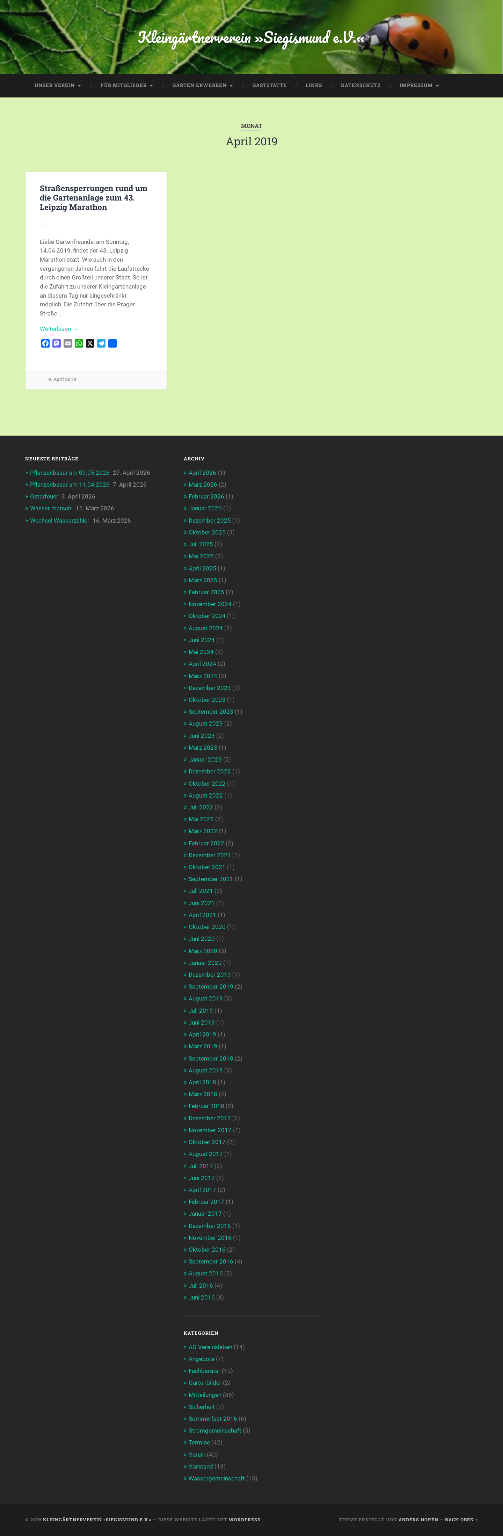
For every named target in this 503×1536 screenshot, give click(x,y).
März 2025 (203, 580)
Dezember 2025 (210, 520)
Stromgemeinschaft (215, 1430)
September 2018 (211, 1058)
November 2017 (210, 1130)
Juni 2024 (202, 639)
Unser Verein (55, 85)
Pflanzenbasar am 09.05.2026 (70, 472)
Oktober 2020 (207, 926)
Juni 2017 (202, 1177)
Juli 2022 (201, 807)
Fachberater (204, 1370)
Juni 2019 (202, 1022)
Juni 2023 (202, 735)
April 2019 (202, 1034)
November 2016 (210, 1237)
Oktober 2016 (207, 1249)
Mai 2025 (201, 556)
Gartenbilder (205, 1382)
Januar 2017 (205, 1213)
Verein (197, 1454)
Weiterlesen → (59, 328)
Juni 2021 (202, 903)
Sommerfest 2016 (213, 1418)
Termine (199, 1442)
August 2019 (206, 998)
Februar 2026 (206, 496)
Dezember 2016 (210, 1225)
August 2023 (206, 723)
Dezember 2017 (210, 1118)
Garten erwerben (200, 85)
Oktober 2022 (207, 783)
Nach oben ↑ (461, 1519)
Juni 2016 (202, 1297)
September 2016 (211, 1261)
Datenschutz (361, 85)
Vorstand (201, 1466)
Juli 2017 (201, 1166)
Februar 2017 (206, 1201)
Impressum (416, 85)
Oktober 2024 (207, 615)
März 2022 (203, 831)
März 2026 (203, 484)
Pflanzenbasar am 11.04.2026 (70, 484)
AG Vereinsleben (210, 1347)
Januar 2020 (205, 962)
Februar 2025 (206, 592)
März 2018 (203, 1094)
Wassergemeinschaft (217, 1478)
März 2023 (203, 747)
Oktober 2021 (207, 867)
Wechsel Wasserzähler (59, 520)
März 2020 (203, 950)
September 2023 (211, 711)
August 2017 (206, 1153)
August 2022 (206, 795)
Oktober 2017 (207, 1141)
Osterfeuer (44, 496)
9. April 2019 (62, 380)
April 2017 (202, 1189)
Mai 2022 (201, 819)
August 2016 (206, 1273)
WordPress (245, 1519)
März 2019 (203, 1046)
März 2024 (203, 675)
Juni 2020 (202, 938)
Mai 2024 (201, 651)
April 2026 (202, 472)
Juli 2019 (201, 1010)
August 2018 (206, 1070)
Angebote (201, 1358)
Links (314, 85)
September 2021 (211, 878)
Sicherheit (202, 1406)
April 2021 (202, 914)
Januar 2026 (205, 508)
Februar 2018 (206, 1105)
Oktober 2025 (207, 532)
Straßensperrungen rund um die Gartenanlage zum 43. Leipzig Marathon (93, 197)
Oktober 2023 (207, 699)
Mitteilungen (205, 1394)
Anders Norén (418, 1519)
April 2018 (202, 1082)
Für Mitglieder (124, 85)
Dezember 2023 (210, 687)
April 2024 (202, 663)
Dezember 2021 (210, 855)
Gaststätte (270, 85)
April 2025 (202, 568)
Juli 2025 (201, 544)
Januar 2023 (205, 759)
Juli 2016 (201, 1285)
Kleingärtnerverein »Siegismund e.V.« (251, 36)
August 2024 (206, 628)
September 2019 (211, 986)
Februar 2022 (206, 843)
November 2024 (210, 603)
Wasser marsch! (51, 508)
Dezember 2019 (210, 974)
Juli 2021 (201, 890)
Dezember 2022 (210, 771)
